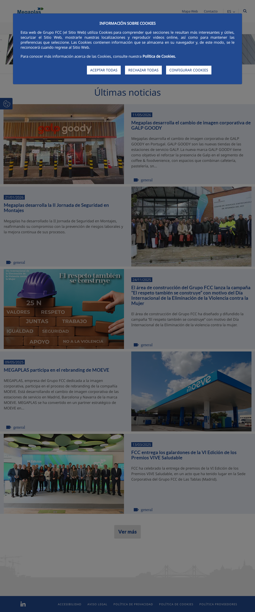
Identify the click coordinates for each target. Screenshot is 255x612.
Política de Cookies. (159, 56)
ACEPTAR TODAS (103, 70)
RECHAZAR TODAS (143, 70)
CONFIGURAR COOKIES (188, 70)
